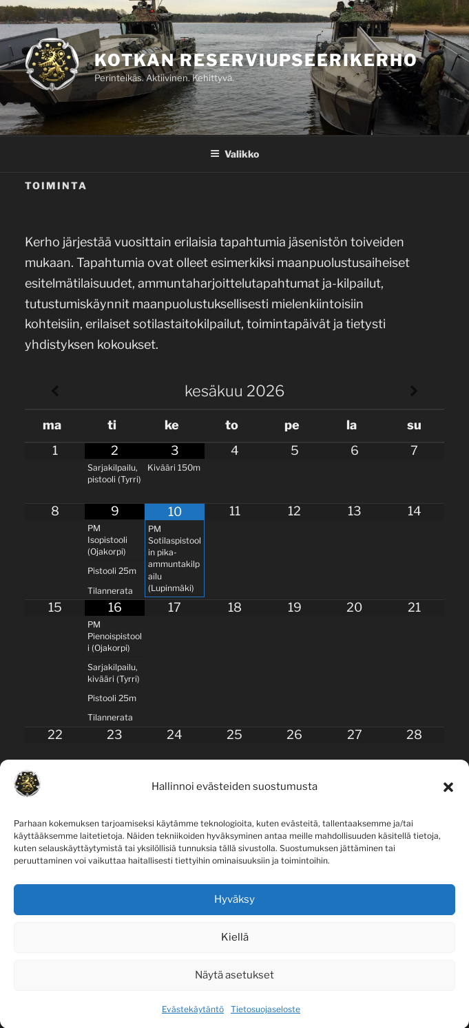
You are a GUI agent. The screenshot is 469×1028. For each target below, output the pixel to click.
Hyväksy (234, 912)
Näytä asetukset (234, 987)
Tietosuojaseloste (265, 1021)
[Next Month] (414, 391)
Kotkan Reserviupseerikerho (256, 60)
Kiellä (235, 949)
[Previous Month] (55, 391)
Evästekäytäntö (193, 1021)
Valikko (234, 154)
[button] (448, 799)
